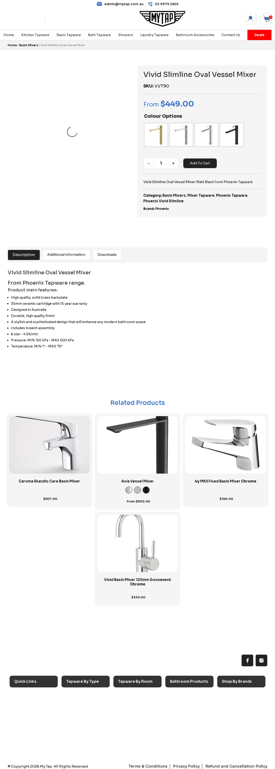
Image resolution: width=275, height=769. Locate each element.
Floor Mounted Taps (85, 731)
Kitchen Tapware (35, 35)
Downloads (107, 252)
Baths (177, 700)
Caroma (231, 692)
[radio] (154, 133)
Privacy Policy (193, 764)
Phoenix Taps (235, 708)
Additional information (66, 252)
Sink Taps (77, 692)
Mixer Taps (78, 715)
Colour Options (163, 116)
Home (9, 35)
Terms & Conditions (157, 764)
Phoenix (162, 206)
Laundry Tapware (154, 35)
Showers (125, 35)
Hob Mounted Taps (85, 739)
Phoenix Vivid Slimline (163, 198)
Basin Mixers (28, 45)
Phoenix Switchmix (240, 723)
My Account (250, 18)
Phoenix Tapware (231, 193)
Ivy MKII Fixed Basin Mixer (225, 479)
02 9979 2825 (163, 4)
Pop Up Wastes (185, 723)
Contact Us (230, 35)
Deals (259, 35)
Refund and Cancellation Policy (239, 764)
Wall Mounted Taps (85, 746)
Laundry (127, 700)
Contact (23, 739)
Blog (20, 731)
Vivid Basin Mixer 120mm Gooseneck (137, 579)
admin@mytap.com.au (120, 4)
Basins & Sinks (184, 708)
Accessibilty (27, 723)
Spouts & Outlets (83, 723)
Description (24, 252)
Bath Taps (77, 708)
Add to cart (199, 161)
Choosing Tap (28, 715)
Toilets (178, 715)
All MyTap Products (33, 700)
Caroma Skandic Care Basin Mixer (49, 479)
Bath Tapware (99, 35)
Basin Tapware (69, 35)
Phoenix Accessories (242, 715)
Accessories (182, 692)
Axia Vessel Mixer (137, 479)
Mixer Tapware (200, 193)
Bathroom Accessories (195, 35)
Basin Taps (78, 700)
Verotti (230, 731)
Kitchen (126, 692)
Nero (228, 700)
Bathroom (129, 708)
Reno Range (27, 708)
